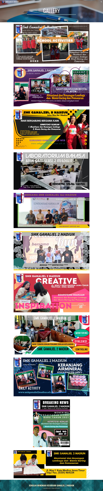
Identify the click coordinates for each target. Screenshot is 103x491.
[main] (51, 11)
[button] (101, 1)
